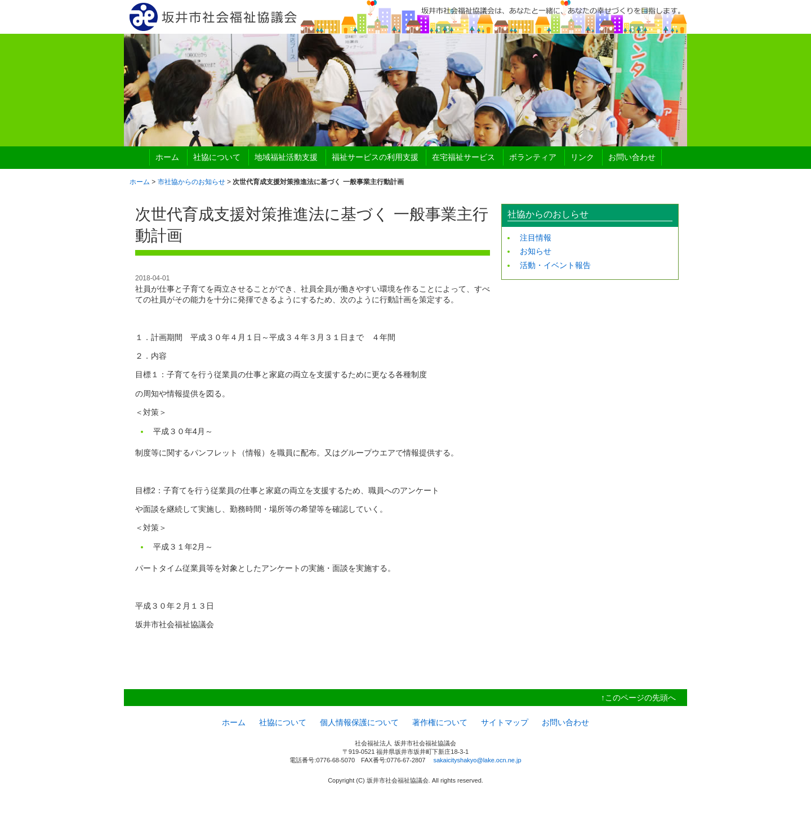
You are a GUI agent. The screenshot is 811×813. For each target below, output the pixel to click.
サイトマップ (504, 722)
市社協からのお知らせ (191, 182)
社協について (216, 157)
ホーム (167, 157)
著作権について (439, 722)
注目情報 (535, 237)
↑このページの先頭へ (638, 697)
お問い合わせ (632, 157)
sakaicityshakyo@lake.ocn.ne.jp (477, 760)
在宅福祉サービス (463, 157)
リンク (582, 157)
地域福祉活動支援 (286, 157)
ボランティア (532, 157)
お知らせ (535, 251)
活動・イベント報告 (555, 265)
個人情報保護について (359, 722)
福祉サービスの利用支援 (375, 157)
